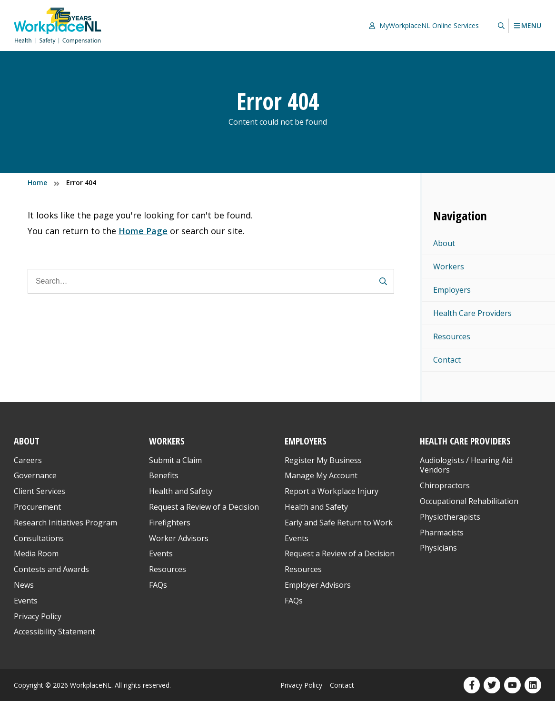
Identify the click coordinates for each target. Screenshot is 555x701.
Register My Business (323, 460)
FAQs (158, 585)
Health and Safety (180, 491)
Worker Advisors (178, 538)
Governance (35, 475)
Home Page (143, 231)
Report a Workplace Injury (331, 491)
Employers (452, 290)
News (24, 585)
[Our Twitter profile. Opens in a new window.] (492, 685)
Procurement (37, 507)
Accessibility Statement (54, 631)
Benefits (163, 475)
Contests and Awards (51, 569)
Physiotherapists (450, 517)
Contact (447, 360)
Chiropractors (445, 485)
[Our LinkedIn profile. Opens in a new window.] (533, 685)
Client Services (39, 491)
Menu (527, 25)
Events (26, 600)
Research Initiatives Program (65, 522)
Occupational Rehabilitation (469, 501)
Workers (448, 266)
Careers (28, 460)
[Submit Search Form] (383, 281)
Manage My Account (321, 475)
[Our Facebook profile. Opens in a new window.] (472, 685)
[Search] (211, 281)
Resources (451, 336)
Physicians (438, 548)
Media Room (36, 553)
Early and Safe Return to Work (339, 522)
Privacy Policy (37, 616)
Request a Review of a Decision (204, 507)
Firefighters (169, 522)
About (444, 243)
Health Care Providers (472, 313)
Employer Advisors (318, 585)
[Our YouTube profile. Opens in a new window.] (512, 685)
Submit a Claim (175, 460)
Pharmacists (442, 532)
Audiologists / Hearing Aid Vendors (466, 465)
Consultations (39, 538)
